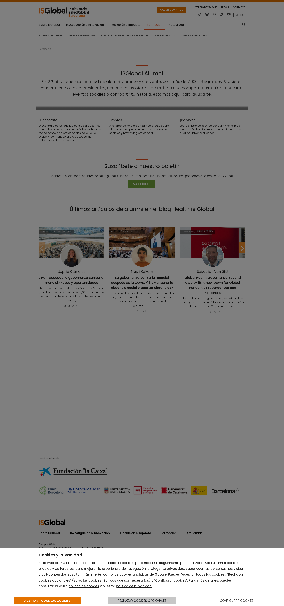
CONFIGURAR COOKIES (236, 601)
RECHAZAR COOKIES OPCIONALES (142, 601)
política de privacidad (134, 586)
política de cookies (83, 586)
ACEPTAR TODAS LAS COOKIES (47, 601)
